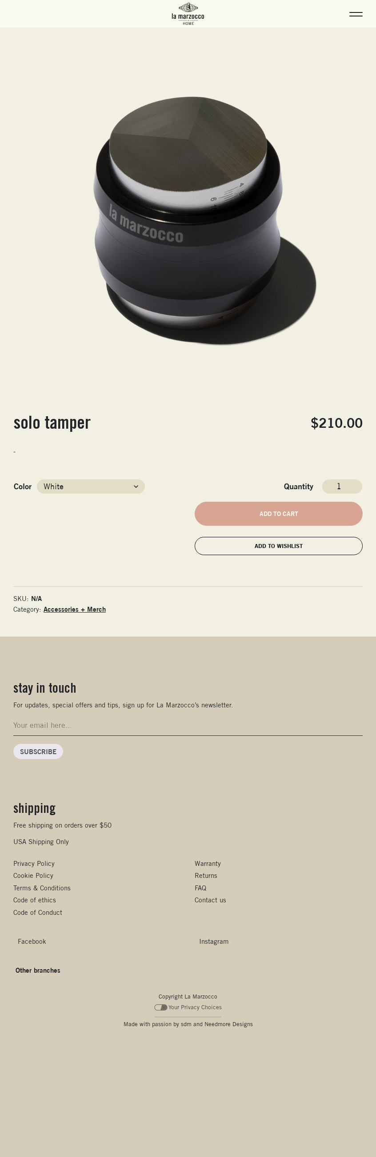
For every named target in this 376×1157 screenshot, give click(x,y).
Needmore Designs (228, 1024)
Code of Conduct (37, 912)
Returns (206, 875)
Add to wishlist (279, 545)
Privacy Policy (34, 863)
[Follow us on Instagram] (212, 942)
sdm (186, 1024)
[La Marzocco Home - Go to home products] (188, 14)
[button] (356, 13)
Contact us (210, 900)
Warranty (208, 863)
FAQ (200, 888)
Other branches (38, 970)
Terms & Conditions (42, 888)
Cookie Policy (33, 875)
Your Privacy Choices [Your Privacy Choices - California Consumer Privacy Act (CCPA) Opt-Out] (188, 1007)
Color (23, 486)
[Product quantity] (342, 486)
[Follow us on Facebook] (29, 942)
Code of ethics (34, 900)
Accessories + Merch (75, 609)
